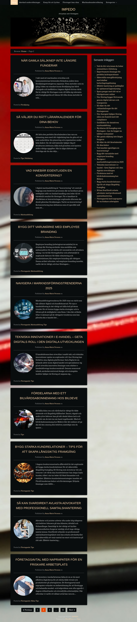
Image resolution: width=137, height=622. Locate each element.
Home (23, 51)
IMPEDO (68, 9)
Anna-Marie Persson (52, 71)
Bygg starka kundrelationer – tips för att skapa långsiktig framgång (109, 184)
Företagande (25, 271)
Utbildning (29, 158)
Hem (14, 2)
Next (71, 610)
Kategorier (110, 2)
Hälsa (33, 601)
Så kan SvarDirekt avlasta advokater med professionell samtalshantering (109, 193)
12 (63, 610)
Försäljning (25, 105)
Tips (22, 158)
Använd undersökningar (29, 2)
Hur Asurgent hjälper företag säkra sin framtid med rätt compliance (109, 117)
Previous (28, 610)
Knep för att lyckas (51, 2)
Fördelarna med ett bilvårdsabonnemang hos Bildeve (107, 176)
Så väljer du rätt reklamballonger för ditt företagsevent (107, 108)
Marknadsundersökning (92, 2)
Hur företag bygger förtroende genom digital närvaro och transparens (110, 100)
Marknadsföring (27, 215)
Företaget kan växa (71, 2)
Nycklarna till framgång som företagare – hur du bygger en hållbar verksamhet (109, 131)
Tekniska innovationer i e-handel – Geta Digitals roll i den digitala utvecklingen (110, 167)
